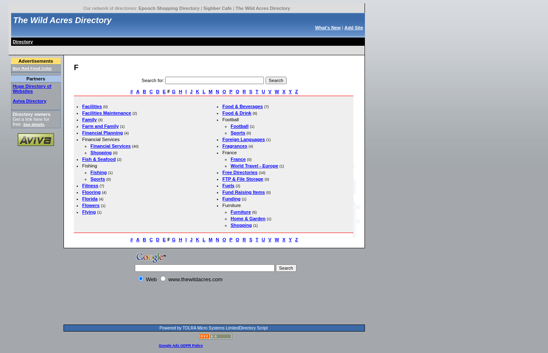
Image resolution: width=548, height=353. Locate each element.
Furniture (240, 211)
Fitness (90, 185)
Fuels (228, 185)
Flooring (91, 192)
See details (33, 124)
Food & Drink (236, 113)
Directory (23, 41)
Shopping (101, 152)
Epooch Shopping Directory (169, 8)
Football (239, 126)
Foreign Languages (243, 139)
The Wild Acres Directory (262, 8)
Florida (89, 198)
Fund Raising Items (243, 192)
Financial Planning (102, 132)
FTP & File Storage (242, 178)
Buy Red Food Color (32, 68)
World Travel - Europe (254, 165)
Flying (89, 211)
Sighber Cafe (217, 8)
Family (89, 119)
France (238, 159)
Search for (152, 80)
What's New (328, 27)
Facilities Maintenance (106, 113)
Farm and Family (100, 126)
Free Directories (239, 172)
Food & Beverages (242, 106)
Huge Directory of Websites (32, 89)
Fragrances (234, 146)
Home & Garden (248, 218)
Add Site (353, 27)
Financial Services (110, 146)
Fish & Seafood (98, 159)
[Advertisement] (162, 49)
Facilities (92, 106)
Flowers (90, 205)
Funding (231, 198)
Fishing (98, 172)
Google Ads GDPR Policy (181, 346)
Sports (97, 178)
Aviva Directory (30, 101)
